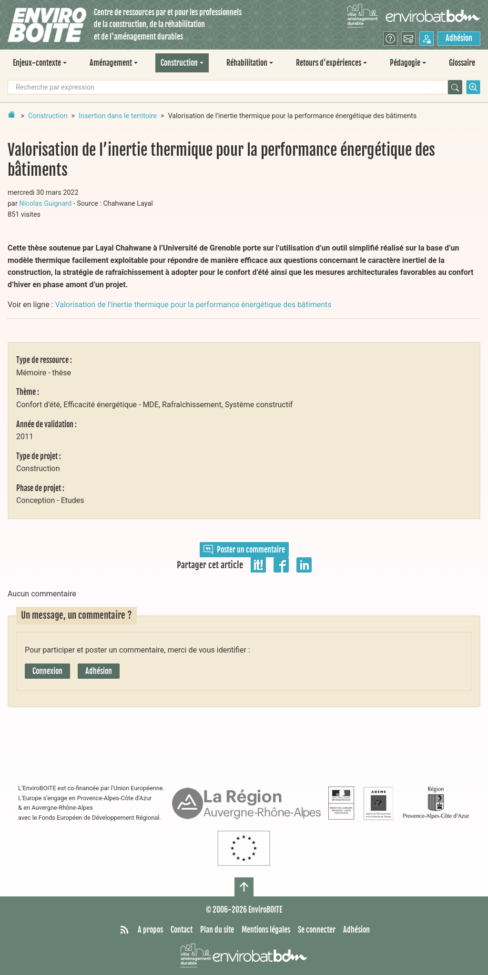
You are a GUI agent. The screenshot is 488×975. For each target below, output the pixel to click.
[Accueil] (47, 25)
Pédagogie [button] (405, 63)
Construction (47, 116)
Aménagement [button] (111, 63)
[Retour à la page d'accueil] (11, 114)
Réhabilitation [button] (246, 63)
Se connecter (317, 930)
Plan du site (217, 930)
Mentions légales (266, 930)
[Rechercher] (455, 87)
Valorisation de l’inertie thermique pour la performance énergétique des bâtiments (193, 304)
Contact (182, 930)
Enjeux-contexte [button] (37, 63)
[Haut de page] (244, 886)
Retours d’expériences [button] (328, 63)
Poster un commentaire (244, 549)
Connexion (47, 671)
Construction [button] (179, 63)
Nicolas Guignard (45, 204)
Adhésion (459, 38)
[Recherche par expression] (228, 87)
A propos (150, 930)
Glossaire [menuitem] (462, 63)
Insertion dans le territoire (118, 116)
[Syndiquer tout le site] (124, 930)
